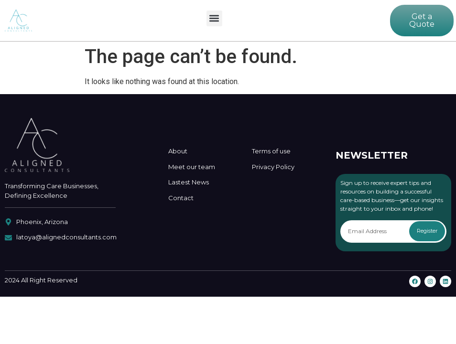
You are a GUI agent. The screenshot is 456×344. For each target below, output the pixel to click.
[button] (214, 18)
